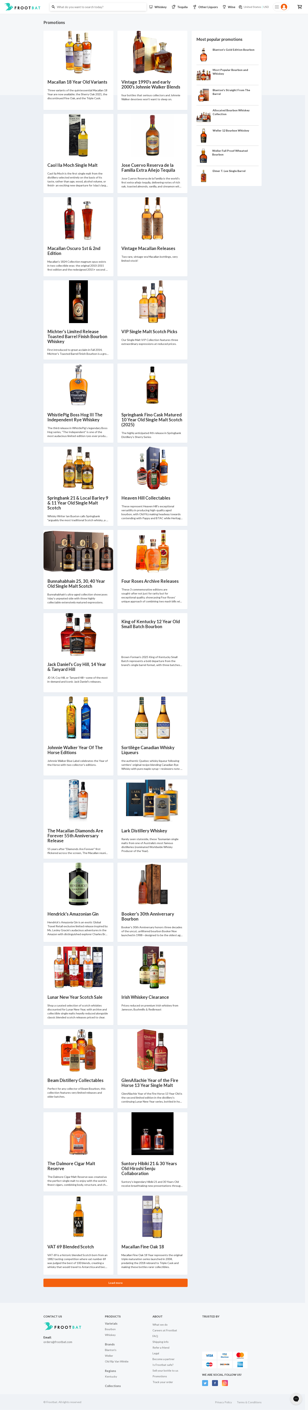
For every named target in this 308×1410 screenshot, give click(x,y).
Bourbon (110, 1329)
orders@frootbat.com (57, 1342)
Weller (109, 1355)
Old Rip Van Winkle (117, 1361)
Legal (156, 1353)
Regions (110, 1371)
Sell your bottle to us (165, 1370)
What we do (160, 1324)
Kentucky (111, 1376)
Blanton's (110, 1350)
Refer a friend (161, 1347)
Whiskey (110, 1335)
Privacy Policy (223, 1402)
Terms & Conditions (249, 1402)
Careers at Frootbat (165, 1330)
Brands (110, 1344)
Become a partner (164, 1359)
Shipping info (161, 1341)
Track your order (163, 1382)
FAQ (155, 1336)
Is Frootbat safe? (163, 1364)
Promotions (160, 1376)
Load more (115, 1282)
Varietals (111, 1323)
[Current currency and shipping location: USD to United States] (253, 7)
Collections (113, 1386)
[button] (154, 7)
